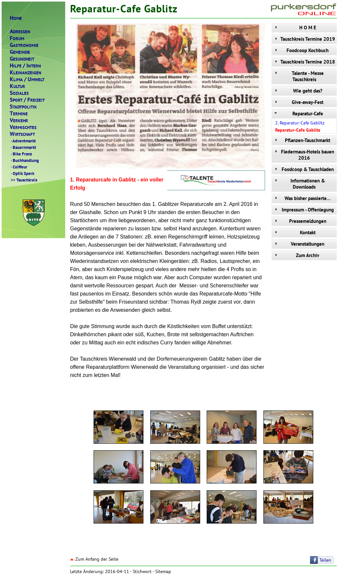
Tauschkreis (23, 180)
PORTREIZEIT (27, 99)
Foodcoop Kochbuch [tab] (301, 50)
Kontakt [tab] (294, 232)
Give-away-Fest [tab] (298, 102)
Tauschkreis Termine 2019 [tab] (304, 39)
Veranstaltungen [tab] (298, 244)
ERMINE (19, 113)
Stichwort (142, 571)
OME (16, 18)
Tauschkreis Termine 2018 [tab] (304, 62)
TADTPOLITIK (23, 106)
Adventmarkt (23, 141)
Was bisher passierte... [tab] (302, 198)
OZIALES (19, 93)
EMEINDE (20, 52)
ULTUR (17, 86)
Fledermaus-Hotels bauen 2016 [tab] (303, 155)
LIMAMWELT (27, 79)
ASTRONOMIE (24, 45)
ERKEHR (19, 120)
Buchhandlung (24, 160)
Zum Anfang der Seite (94, 559)
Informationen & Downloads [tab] (299, 184)
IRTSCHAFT (22, 134)
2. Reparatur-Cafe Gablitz (299, 123)
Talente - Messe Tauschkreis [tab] (298, 76)
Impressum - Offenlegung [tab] (303, 210)
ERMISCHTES (23, 127)
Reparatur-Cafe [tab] (298, 113)
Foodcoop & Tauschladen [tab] (303, 169)
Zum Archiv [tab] (296, 255)
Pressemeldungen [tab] (299, 221)
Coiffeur (18, 167)
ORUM (17, 38)
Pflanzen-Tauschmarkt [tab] (301, 140)
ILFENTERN (25, 65)
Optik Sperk (22, 173)
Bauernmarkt (23, 147)
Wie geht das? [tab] (297, 91)
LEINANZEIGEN (25, 72)
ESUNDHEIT (22, 58)
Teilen (325, 560)
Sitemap (163, 571)
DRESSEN (20, 31)
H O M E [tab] (294, 27)
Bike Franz (21, 154)
